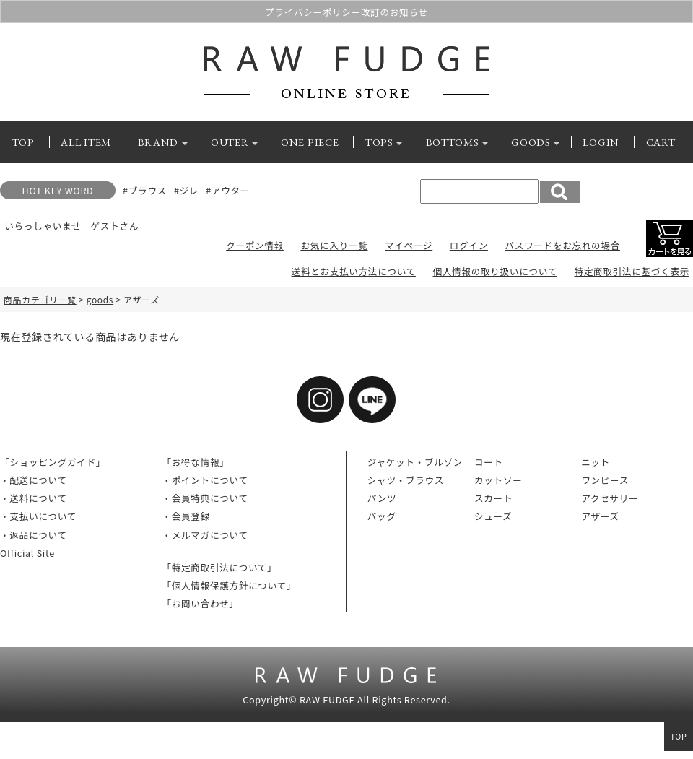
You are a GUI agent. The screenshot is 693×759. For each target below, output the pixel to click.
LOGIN (601, 142)
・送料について (33, 498)
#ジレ (186, 190)
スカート (493, 498)
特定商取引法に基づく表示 (631, 271)
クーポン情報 (255, 245)
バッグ (381, 516)
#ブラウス (145, 190)
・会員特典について (205, 498)
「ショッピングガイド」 (52, 462)
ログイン (469, 245)
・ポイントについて (205, 480)
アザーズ (600, 516)
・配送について (33, 480)
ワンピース (605, 480)
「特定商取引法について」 (219, 567)
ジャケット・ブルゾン (415, 462)
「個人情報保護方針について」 (229, 585)
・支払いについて (38, 516)
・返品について (33, 535)
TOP (23, 142)
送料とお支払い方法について (354, 271)
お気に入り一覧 (333, 245)
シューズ (493, 516)
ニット (595, 462)
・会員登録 (185, 516)
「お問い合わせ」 (200, 603)
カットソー (498, 480)
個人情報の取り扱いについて (494, 271)
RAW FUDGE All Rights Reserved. (375, 699)
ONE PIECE (310, 142)
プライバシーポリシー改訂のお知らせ (346, 12)
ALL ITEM (86, 142)
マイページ (408, 245)
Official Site (27, 553)
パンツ (382, 498)
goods (100, 299)
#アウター (228, 190)
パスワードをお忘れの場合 (562, 245)
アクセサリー (609, 498)
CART (661, 142)
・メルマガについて (205, 535)
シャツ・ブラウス (405, 480)
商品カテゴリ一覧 (40, 299)
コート (488, 462)
